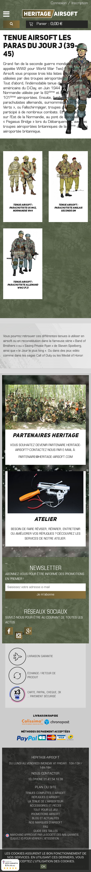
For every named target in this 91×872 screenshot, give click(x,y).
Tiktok (18, 634)
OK (43, 866)
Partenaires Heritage (45, 435)
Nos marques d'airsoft (45, 822)
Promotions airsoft (45, 814)
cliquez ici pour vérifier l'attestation (34, 839)
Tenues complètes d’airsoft (45, 793)
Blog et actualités (45, 818)
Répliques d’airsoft (46, 797)
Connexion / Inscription (69, 3)
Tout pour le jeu (45, 810)
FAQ (45, 827)
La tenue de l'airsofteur (45, 801)
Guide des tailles (45, 831)
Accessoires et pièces (45, 805)
